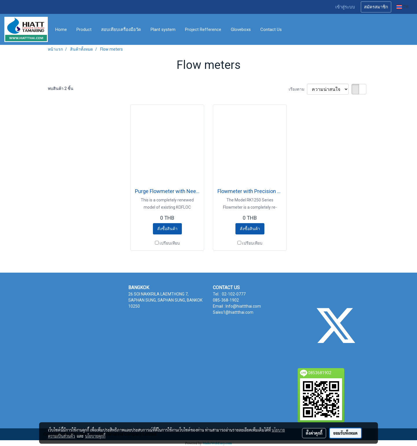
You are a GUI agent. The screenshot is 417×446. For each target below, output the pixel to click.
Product (84, 29)
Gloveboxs (241, 29)
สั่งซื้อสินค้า (167, 228)
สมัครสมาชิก (376, 7)
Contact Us (271, 29)
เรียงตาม (298, 89)
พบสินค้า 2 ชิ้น (60, 88)
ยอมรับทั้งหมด (345, 433)
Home (61, 29)
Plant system (163, 29)
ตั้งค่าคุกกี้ (314, 433)
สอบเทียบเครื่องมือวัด (121, 29)
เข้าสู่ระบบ (345, 7)
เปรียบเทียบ (170, 243)
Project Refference (203, 29)
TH (402, 7)
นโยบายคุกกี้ (95, 435)
